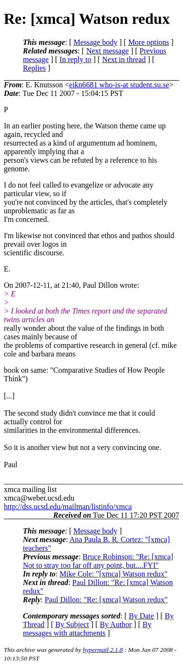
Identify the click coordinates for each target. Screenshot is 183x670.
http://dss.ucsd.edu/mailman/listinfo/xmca (68, 506)
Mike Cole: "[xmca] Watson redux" (114, 574)
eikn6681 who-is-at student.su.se (119, 85)
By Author (116, 624)
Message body (95, 42)
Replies (34, 68)
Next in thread (124, 59)
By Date (141, 616)
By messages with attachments (87, 628)
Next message (107, 51)
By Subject (72, 624)
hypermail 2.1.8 (103, 649)
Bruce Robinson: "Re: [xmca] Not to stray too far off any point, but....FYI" (98, 561)
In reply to (76, 59)
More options (148, 42)
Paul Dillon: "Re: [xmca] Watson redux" (106, 600)
